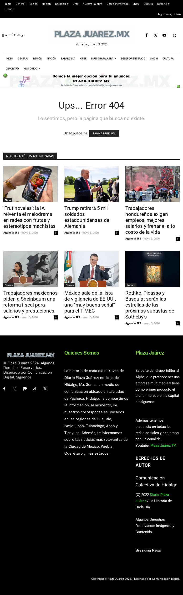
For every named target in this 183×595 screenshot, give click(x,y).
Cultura (131, 285)
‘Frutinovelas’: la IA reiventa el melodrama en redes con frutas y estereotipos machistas (29, 217)
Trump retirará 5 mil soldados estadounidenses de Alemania (86, 217)
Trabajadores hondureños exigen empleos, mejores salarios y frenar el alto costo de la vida (150, 220)
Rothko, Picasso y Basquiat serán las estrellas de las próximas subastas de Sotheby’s (149, 305)
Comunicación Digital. (166, 579)
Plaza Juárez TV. (164, 445)
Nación (70, 200)
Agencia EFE (11, 232)
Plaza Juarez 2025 (119, 579)
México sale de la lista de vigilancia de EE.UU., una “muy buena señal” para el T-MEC (90, 302)
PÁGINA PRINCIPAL (104, 133)
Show (8, 200)
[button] (175, 36)
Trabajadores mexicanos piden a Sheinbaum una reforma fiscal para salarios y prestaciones (30, 302)
